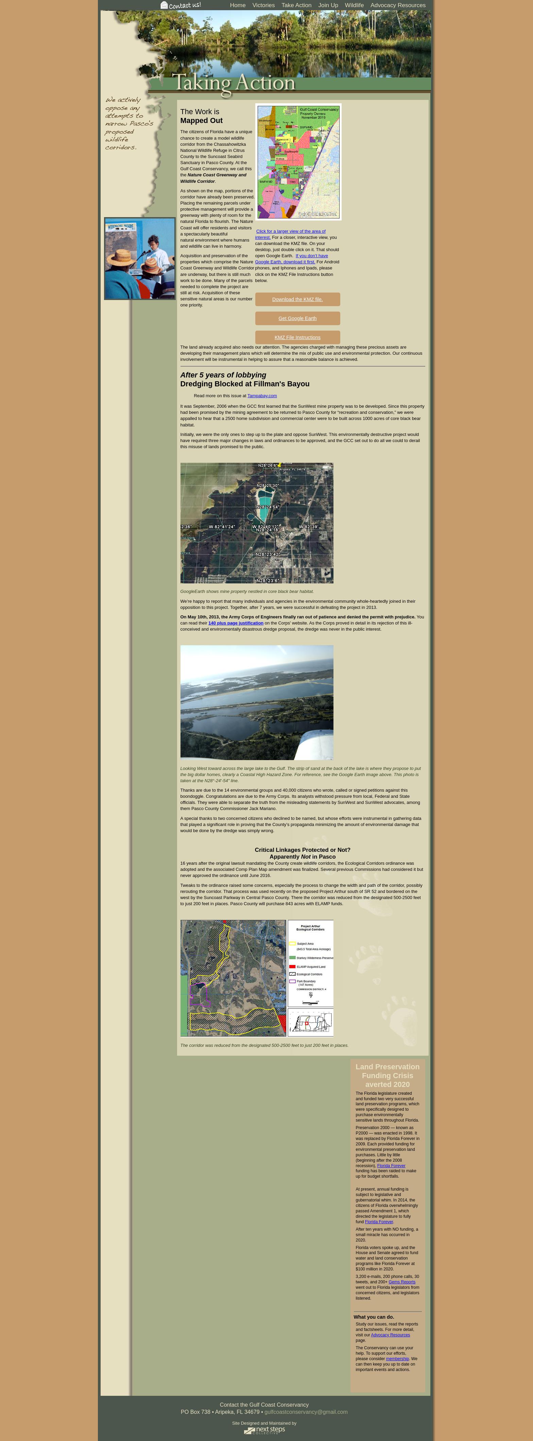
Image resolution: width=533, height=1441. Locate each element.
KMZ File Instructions (298, 337)
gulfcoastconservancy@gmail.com (306, 1412)
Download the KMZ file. (297, 299)
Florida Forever (391, 1165)
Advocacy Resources (398, 5)
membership (397, 1358)
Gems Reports (402, 1282)
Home (238, 5)
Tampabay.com (262, 395)
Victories (264, 5)
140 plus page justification (235, 623)
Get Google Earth (298, 318)
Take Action (296, 5)
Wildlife (354, 5)
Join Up (328, 5)
